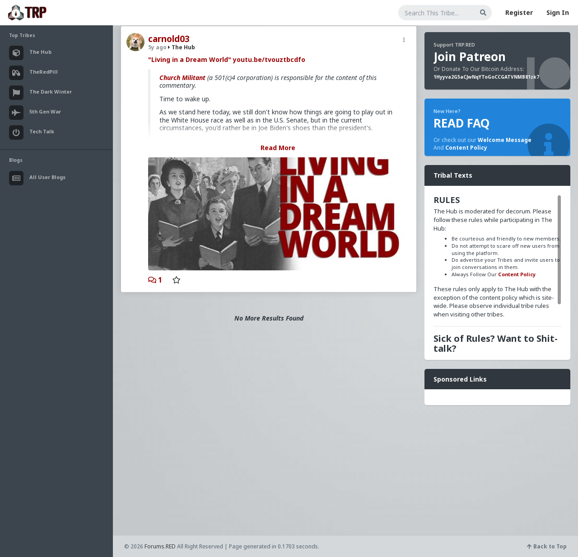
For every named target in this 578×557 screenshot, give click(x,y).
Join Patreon (470, 56)
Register (519, 12)
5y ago (157, 47)
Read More (278, 147)
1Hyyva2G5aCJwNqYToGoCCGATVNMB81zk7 (486, 77)
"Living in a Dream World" (189, 59)
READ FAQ (461, 123)
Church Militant (182, 77)
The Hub (181, 47)
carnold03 (169, 39)
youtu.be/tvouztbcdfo (269, 59)
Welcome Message (504, 140)
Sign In (557, 12)
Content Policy (466, 147)
